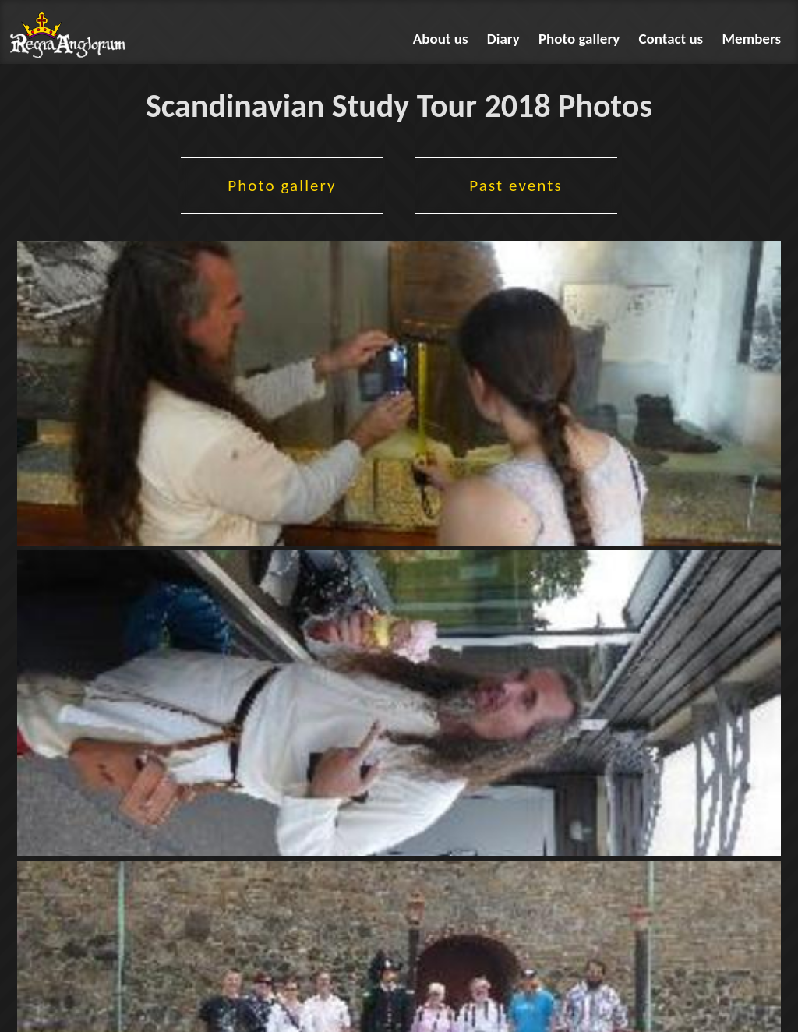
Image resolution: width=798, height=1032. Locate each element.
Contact (671, 39)
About (440, 39)
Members (752, 39)
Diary (503, 39)
